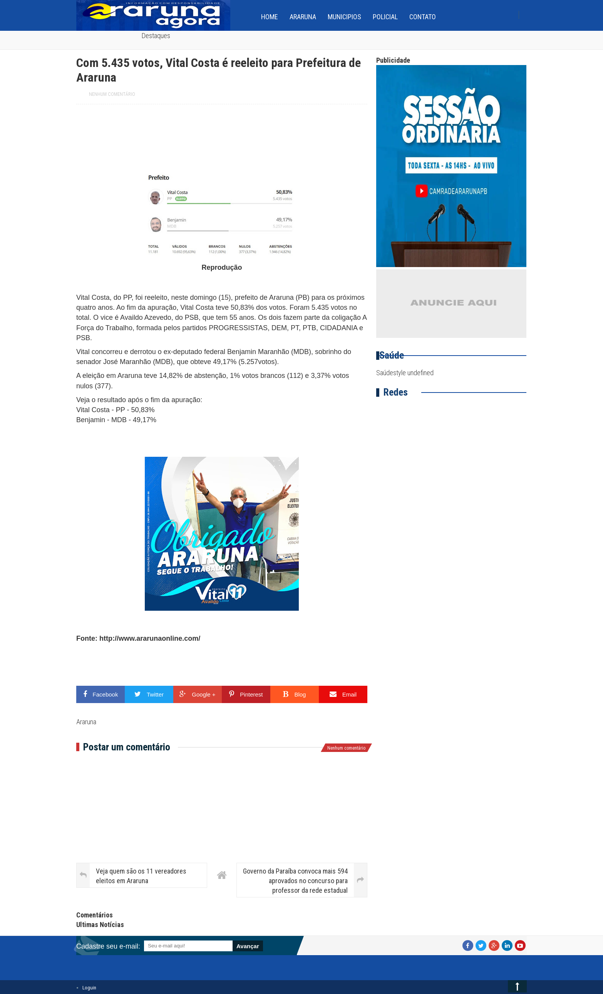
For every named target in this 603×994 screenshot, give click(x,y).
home (269, 17)
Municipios (344, 17)
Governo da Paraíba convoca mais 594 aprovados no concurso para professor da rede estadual (295, 880)
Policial (385, 17)
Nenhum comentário (112, 94)
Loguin (89, 988)
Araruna (303, 17)
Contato (422, 17)
